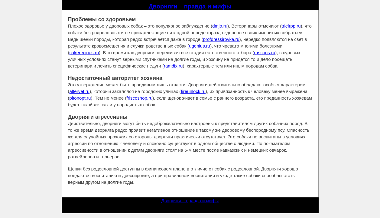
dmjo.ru (219, 25)
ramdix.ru (173, 65)
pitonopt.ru (80, 98)
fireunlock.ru (193, 91)
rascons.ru (264, 52)
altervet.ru (80, 91)
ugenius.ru (199, 45)
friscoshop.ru (139, 98)
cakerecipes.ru (84, 52)
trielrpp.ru (290, 25)
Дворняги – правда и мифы (190, 6)
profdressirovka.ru (221, 39)
